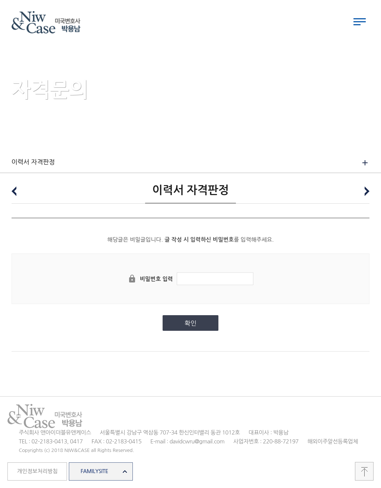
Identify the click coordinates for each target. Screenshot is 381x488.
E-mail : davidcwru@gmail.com (187, 441)
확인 (190, 323)
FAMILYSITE (94, 471)
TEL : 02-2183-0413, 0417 (51, 441)
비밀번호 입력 (156, 279)
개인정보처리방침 (37, 471)
